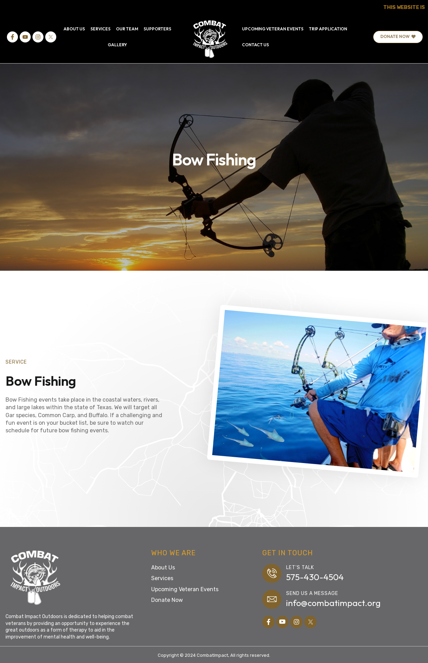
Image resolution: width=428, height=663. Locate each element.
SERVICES (100, 28)
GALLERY (117, 44)
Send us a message (312, 594)
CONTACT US (255, 44)
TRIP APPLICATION (328, 28)
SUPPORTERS (157, 28)
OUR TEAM (127, 28)
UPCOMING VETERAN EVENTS (272, 28)
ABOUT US (74, 28)
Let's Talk (300, 567)
